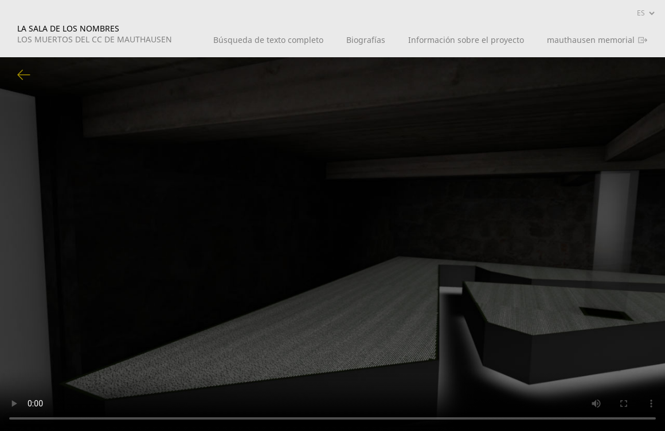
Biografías (365, 39)
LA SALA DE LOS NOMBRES (94, 34)
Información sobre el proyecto (466, 39)
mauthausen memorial (591, 39)
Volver (24, 75)
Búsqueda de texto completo (268, 39)
